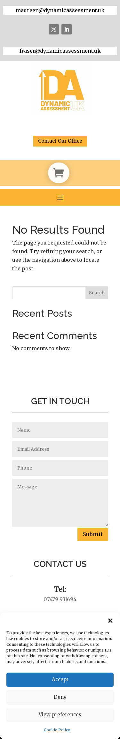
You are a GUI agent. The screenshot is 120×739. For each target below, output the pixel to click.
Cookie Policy (57, 730)
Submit (93, 534)
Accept (60, 679)
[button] (110, 620)
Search (97, 293)
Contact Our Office (60, 141)
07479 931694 (60, 599)
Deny (60, 697)
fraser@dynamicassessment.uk (60, 51)
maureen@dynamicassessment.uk (60, 10)
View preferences (60, 715)
